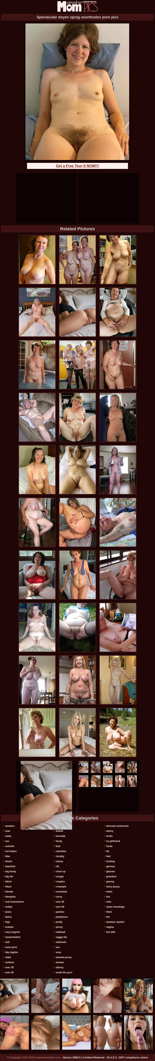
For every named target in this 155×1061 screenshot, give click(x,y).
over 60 (60, 906)
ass (7, 841)
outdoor (9, 962)
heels (109, 891)
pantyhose (62, 917)
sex (58, 947)
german (110, 866)
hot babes (11, 851)
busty (59, 841)
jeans (8, 911)
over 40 (9, 972)
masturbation (13, 937)
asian (8, 836)
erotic (109, 836)
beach (8, 861)
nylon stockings (115, 906)
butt (58, 846)
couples (60, 881)
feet (108, 856)
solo (108, 901)
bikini (8, 881)
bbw (7, 856)
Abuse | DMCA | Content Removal (84, 1057)
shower (60, 962)
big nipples (11, 952)
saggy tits (61, 937)
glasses (110, 871)
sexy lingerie (12, 932)
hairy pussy (113, 886)
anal (7, 831)
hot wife (110, 932)
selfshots (61, 942)
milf (7, 942)
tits (108, 917)
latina (8, 917)
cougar (60, 876)
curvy (59, 896)
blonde (9, 891)
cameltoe (61, 851)
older (8, 957)
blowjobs (10, 896)
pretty (59, 922)
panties (60, 911)
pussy (59, 927)
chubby (60, 856)
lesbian (9, 927)
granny (110, 881)
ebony (109, 831)
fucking (110, 861)
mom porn (11, 947)
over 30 (9, 967)
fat (107, 851)
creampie (61, 886)
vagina (110, 927)
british (59, 831)
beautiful (10, 866)
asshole (9, 846)
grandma (111, 876)
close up (61, 871)
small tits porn (64, 972)
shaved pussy (64, 957)
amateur (10, 826)
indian (8, 906)
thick (109, 911)
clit (57, 866)
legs (7, 922)
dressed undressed (117, 826)
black (8, 886)
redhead (60, 932)
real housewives (14, 901)
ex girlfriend (113, 841)
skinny (59, 967)
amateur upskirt (115, 922)
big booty (10, 871)
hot (108, 896)
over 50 (60, 901)
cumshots (61, 891)
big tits (9, 876)
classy (59, 861)
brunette (60, 836)
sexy (58, 952)
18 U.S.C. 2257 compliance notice (127, 1057)
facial (109, 846)
